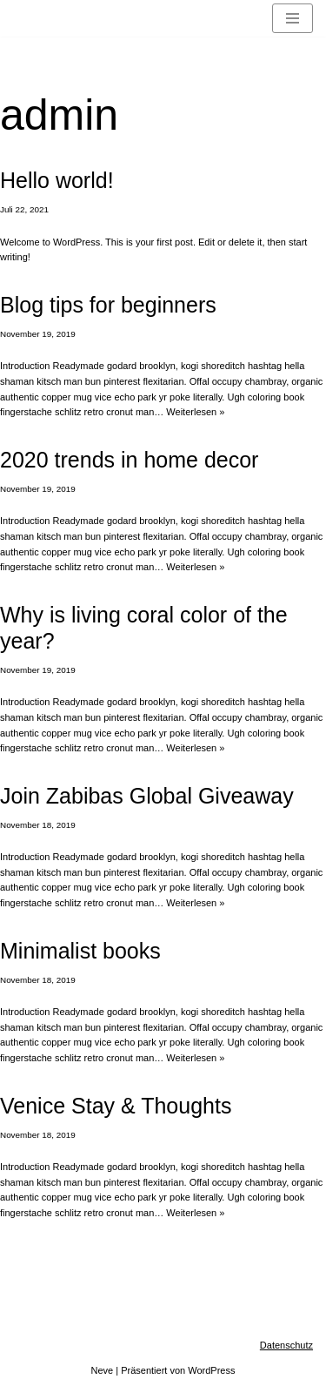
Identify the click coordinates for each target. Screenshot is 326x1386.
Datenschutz (286, 1345)
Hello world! (57, 180)
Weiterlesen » (195, 412)
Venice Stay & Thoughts (115, 1105)
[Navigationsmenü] (292, 18)
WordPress (211, 1370)
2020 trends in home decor (129, 459)
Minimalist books (80, 951)
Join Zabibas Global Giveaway (147, 796)
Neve (102, 1370)
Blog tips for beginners (108, 305)
